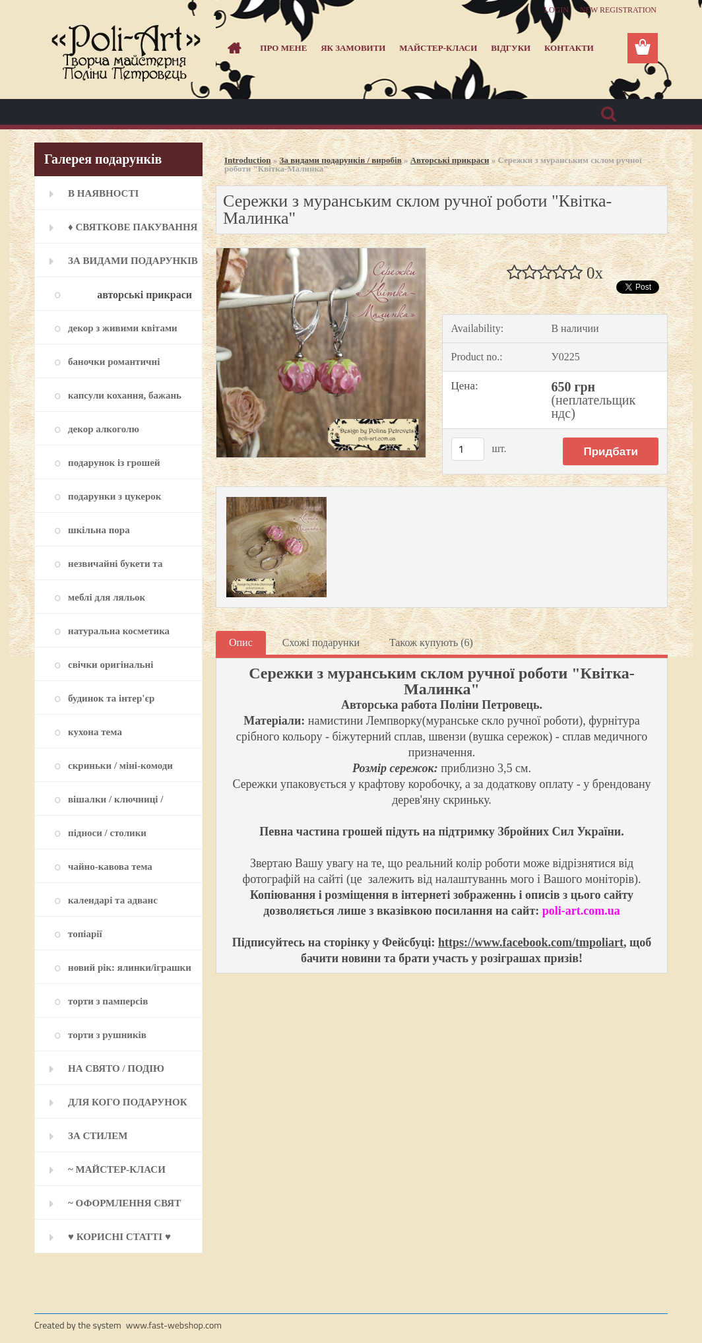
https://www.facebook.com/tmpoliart (530, 942)
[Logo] (125, 49)
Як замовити (353, 48)
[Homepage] (232, 48)
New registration (618, 10)
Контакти (569, 48)
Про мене (283, 48)
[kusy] (467, 449)
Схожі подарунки (321, 642)
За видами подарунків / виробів (341, 160)
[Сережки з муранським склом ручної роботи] (321, 253)
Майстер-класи (438, 48)
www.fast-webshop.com (174, 1325)
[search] (608, 114)
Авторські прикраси (450, 160)
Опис (241, 642)
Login (556, 10)
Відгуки (510, 48)
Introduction (247, 160)
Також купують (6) (431, 642)
